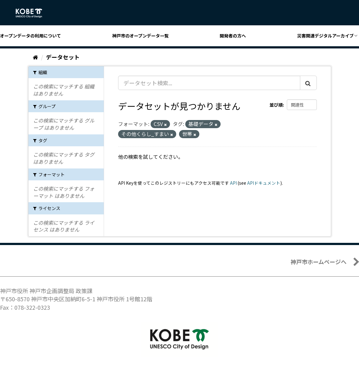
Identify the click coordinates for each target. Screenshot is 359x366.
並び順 (276, 105)
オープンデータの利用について (30, 36)
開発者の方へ (233, 36)
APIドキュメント (263, 183)
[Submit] (308, 83)
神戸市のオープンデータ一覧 (140, 36)
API (233, 183)
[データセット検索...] (209, 83)
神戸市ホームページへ (319, 262)
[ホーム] (35, 57)
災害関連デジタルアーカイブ (325, 36)
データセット (63, 57)
